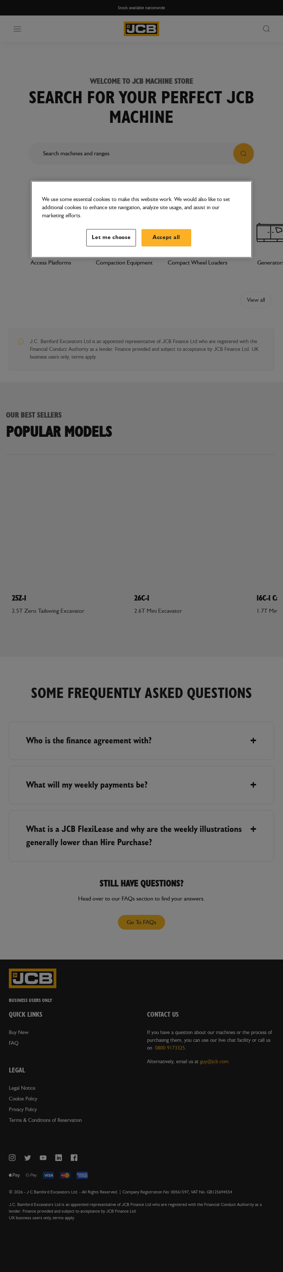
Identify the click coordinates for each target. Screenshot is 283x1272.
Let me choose (111, 237)
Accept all (166, 237)
